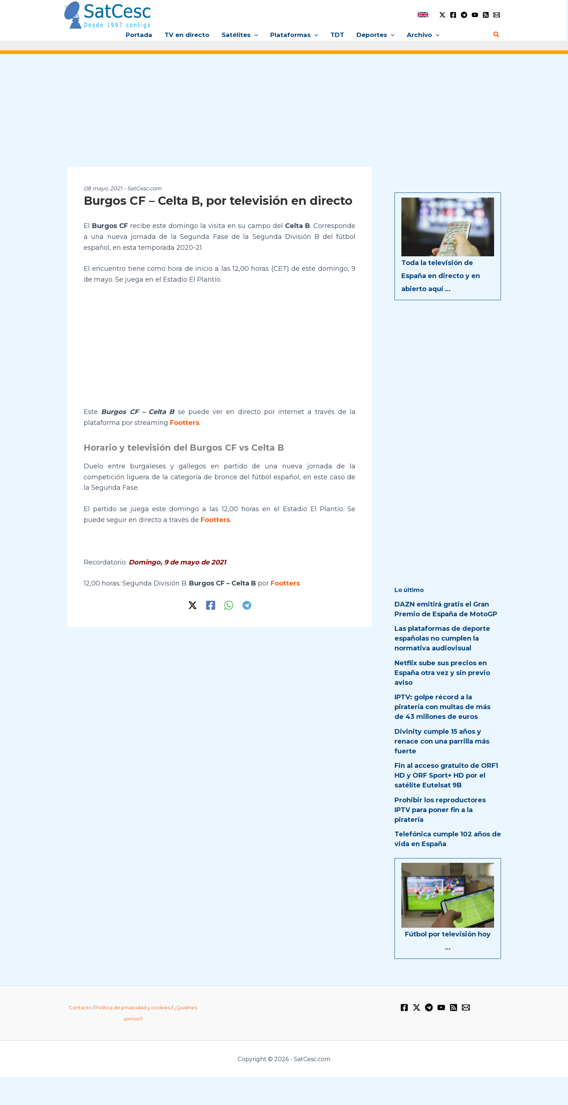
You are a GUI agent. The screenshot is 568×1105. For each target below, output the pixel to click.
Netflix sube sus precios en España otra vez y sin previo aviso (442, 673)
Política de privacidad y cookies (132, 1007)
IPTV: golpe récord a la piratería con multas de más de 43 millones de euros (442, 707)
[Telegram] (464, 15)
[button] (254, 34)
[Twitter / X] (442, 15)
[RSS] (486, 15)
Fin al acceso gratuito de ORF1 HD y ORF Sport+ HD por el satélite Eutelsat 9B (446, 775)
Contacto (80, 1007)
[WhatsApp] (228, 605)
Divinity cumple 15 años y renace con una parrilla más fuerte (441, 741)
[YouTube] (475, 15)
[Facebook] (453, 15)
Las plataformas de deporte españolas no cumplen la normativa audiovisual (442, 638)
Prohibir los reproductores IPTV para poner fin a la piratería (440, 810)
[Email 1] (496, 15)
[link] (423, 14)
